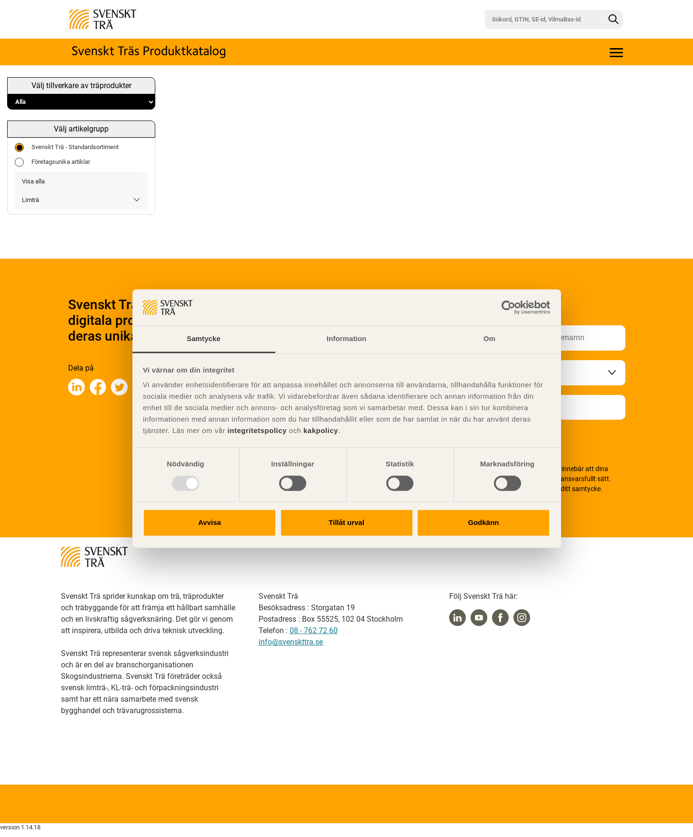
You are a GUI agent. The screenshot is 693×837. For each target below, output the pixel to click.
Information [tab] (347, 339)
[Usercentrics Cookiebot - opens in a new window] (508, 307)
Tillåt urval (346, 523)
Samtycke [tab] (204, 339)
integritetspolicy (256, 431)
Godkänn (483, 523)
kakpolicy (320, 431)
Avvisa (209, 523)
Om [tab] (489, 339)
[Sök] (613, 19)
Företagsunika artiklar (52, 162)
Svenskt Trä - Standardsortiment (67, 147)
